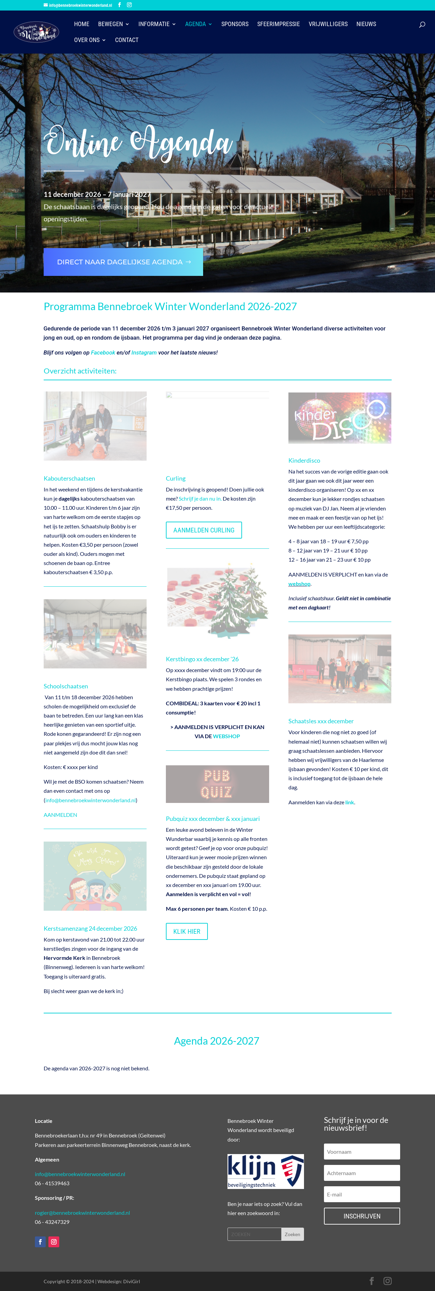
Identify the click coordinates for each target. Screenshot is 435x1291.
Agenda (195, 24)
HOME (81, 24)
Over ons (87, 40)
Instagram (144, 352)
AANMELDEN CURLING (204, 530)
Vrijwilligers (328, 24)
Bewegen (110, 24)
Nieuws (366, 24)
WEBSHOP (226, 736)
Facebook (103, 352)
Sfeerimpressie (278, 24)
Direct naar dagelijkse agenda (120, 262)
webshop (299, 583)
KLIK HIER (186, 931)
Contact (126, 40)
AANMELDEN (60, 814)
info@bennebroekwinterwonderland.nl (90, 800)
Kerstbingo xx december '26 (202, 659)
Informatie (154, 24)
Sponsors (234, 24)
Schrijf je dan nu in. (200, 498)
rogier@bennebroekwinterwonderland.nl (82, 1212)
